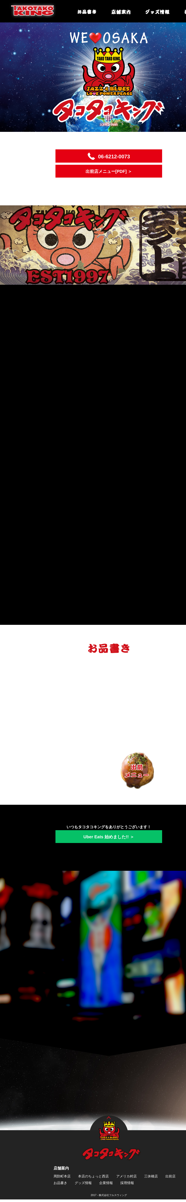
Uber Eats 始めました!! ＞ (108, 838)
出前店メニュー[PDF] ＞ (109, 171)
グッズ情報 (83, 1184)
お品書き (60, 1184)
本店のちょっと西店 (93, 1177)
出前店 (170, 1177)
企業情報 (106, 1184)
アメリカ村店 (126, 1177)
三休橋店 (151, 1177)
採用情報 (127, 1184)
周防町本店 (62, 1177)
